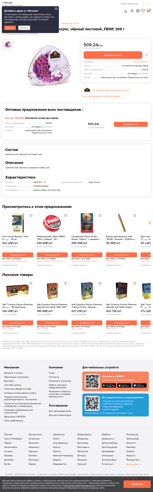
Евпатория (107, 460)
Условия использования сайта (20, 397)
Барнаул (33, 456)
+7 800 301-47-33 (124, 4)
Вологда (81, 460)
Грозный (81, 468)
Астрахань (34, 443)
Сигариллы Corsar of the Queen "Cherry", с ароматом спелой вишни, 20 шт (85, 241)
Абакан (8, 447)
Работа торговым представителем (58, 390)
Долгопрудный (109, 451)
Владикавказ (84, 439)
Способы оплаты (12, 389)
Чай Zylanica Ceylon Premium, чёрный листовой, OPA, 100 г (52, 309)
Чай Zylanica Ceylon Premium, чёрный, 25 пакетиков (17, 309)
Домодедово (108, 456)
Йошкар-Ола (132, 464)
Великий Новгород (63, 460)
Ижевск (130, 456)
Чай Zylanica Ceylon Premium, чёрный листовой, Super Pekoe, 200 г (121, 309)
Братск (57, 451)
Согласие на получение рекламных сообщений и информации (22, 409)
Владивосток (60, 468)
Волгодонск (83, 451)
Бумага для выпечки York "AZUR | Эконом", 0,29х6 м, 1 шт (121, 241)
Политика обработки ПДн (17, 393)
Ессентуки (107, 468)
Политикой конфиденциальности (79, 485)
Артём (7, 468)
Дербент (106, 439)
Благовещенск (60, 447)
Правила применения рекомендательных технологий (20, 402)
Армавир (9, 464)
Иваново (130, 451)
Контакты (54, 381)
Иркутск (130, 460)
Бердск (32, 468)
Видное (57, 464)
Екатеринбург (109, 464)
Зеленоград (132, 443)
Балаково (34, 447)
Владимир (82, 443)
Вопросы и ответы (13, 377)
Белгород (33, 464)
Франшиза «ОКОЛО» (15, 421)
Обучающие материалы (16, 381)
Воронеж (82, 464)
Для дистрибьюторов (60, 419)
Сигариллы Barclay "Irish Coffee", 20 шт (15, 241)
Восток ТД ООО (14, 121)
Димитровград (109, 447)
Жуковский (132, 439)
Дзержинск (108, 443)
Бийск (56, 443)
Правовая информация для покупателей (18, 415)
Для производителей (60, 415)
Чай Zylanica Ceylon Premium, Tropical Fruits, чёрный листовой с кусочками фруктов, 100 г (86, 309)
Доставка (9, 385)
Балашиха (34, 451)
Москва (8, 439)
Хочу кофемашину (13, 425)
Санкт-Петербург (13, 443)
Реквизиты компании (60, 385)
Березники (59, 439)
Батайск (33, 460)
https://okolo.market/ (58, 346)
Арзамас (8, 460)
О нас (52, 377)
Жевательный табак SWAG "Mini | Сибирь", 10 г (51, 241)
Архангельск (35, 439)
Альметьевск (11, 451)
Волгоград (82, 447)
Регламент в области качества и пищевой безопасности (60, 398)
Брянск (57, 456)
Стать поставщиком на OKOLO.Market (101, 99)
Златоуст (131, 447)
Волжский (82, 456)
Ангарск (8, 456)
